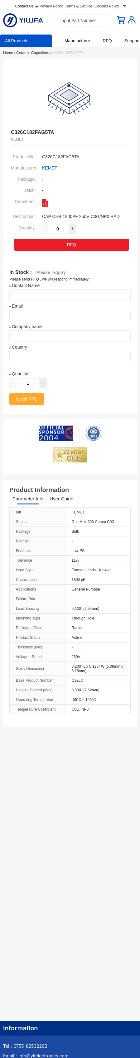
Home (9, 53)
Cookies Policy (106, 6)
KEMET (49, 167)
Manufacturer (77, 40)
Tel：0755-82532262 (25, 1046)
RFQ (107, 40)
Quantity (18, 373)
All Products (16, 40)
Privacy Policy (51, 6)
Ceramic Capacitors (33, 53)
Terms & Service (78, 6)
